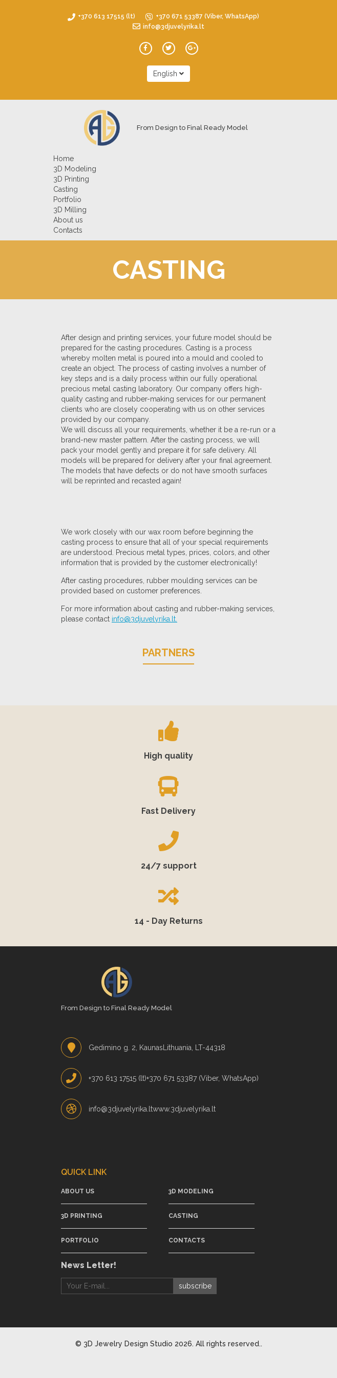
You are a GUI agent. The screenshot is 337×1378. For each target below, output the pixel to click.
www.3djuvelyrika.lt (184, 1109)
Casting (65, 189)
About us (68, 220)
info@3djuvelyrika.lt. (144, 619)
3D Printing (71, 179)
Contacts (67, 230)
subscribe (195, 1286)
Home (63, 158)
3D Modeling (74, 169)
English (168, 74)
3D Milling (70, 210)
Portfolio (67, 199)
